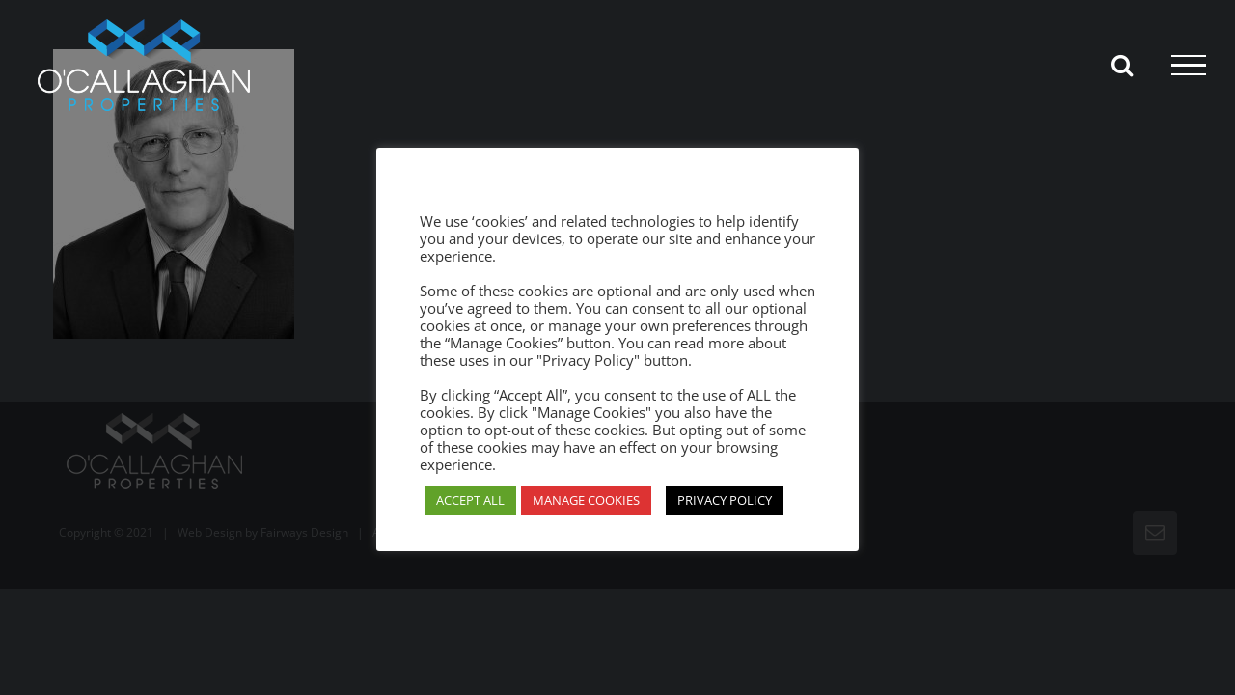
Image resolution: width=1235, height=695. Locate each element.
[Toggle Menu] (1188, 65)
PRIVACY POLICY (724, 500)
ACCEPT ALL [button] (470, 500)
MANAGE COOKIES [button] (586, 500)
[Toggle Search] (1122, 64)
